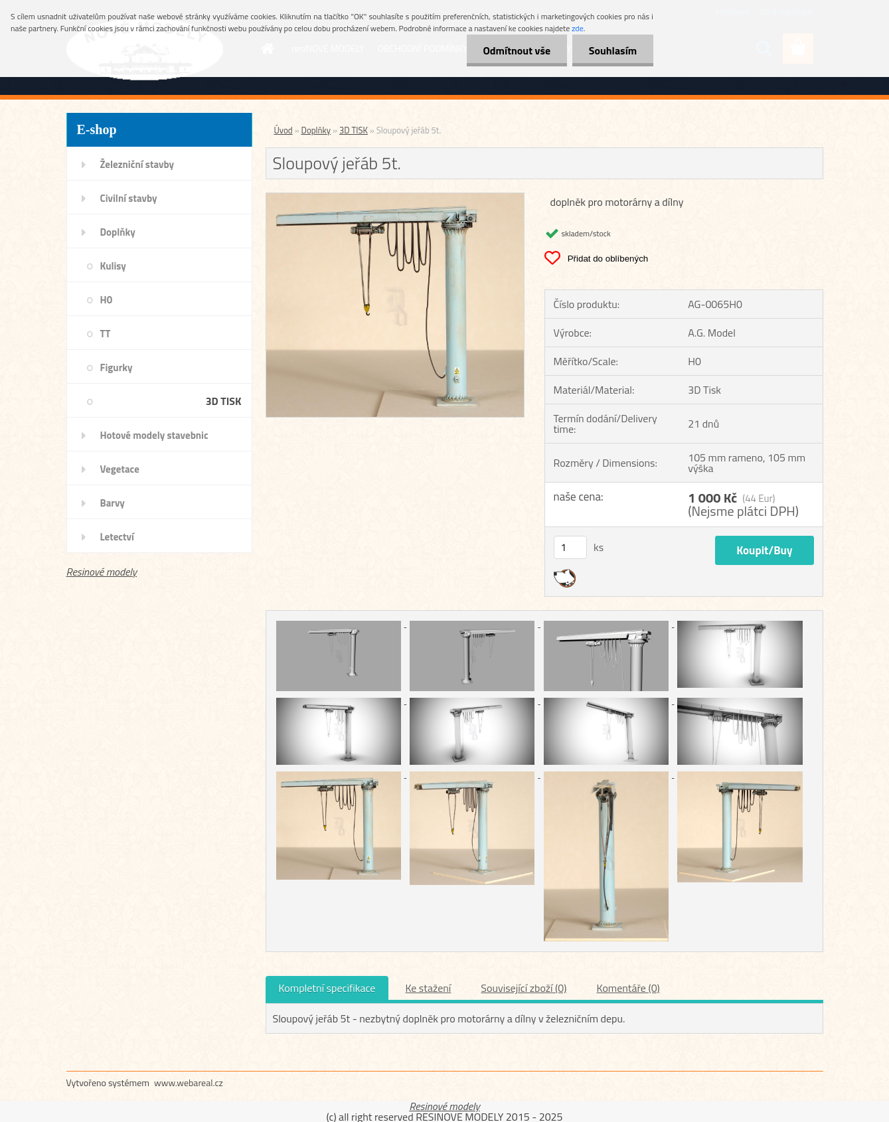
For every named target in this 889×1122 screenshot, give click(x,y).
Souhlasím (612, 50)
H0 (106, 299)
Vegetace (119, 469)
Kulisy (113, 266)
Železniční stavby (137, 164)
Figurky (116, 367)
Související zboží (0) (523, 988)
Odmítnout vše (516, 50)
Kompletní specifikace (327, 988)
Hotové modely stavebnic (154, 435)
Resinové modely (101, 572)
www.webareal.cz (188, 1082)
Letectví (117, 536)
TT (105, 333)
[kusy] (570, 547)
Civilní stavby (128, 198)
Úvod (283, 130)
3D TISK (224, 401)
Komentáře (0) (628, 988)
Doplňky (117, 232)
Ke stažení (428, 988)
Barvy (112, 503)
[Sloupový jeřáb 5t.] (395, 198)
